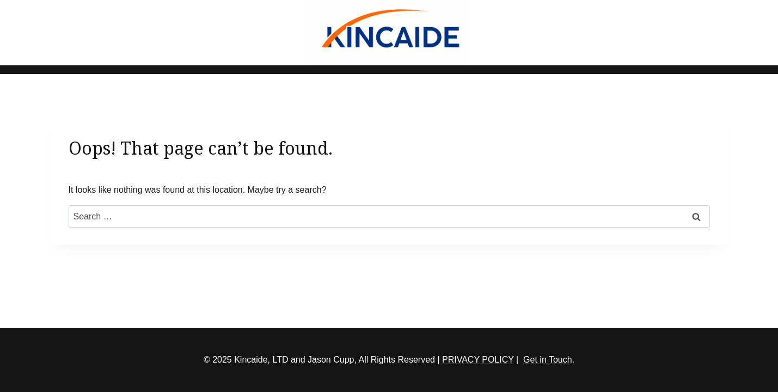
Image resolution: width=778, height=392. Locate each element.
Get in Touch (547, 359)
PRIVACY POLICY (478, 359)
